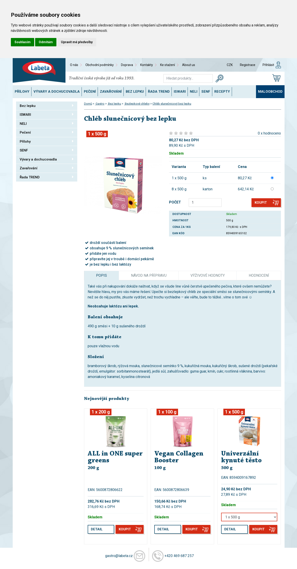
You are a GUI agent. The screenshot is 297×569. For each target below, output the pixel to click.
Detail (97, 529)
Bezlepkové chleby (137, 103)
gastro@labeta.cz (119, 556)
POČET (175, 202)
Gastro (99, 103)
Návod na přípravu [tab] (149, 275)
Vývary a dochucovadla (57, 92)
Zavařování (111, 92)
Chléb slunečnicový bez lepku (171, 103)
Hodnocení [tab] (259, 275)
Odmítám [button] (46, 42)
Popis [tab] (101, 275)
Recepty (222, 92)
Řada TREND (159, 92)
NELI (193, 92)
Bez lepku (135, 92)
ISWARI (180, 92)
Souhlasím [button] (22, 42)
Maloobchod (270, 92)
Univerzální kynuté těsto (241, 457)
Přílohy (22, 92)
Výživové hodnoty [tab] (208, 275)
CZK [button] (230, 65)
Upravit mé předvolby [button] (77, 42)
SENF (205, 92)
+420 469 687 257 (179, 556)
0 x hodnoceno (269, 133)
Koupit (261, 203)
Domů (88, 103)
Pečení (90, 92)
